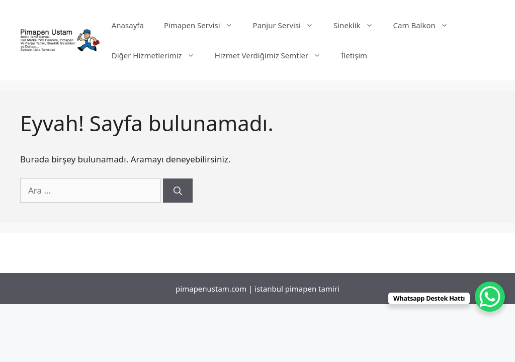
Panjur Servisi (288, 25)
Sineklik (358, 25)
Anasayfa (128, 25)
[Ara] (178, 190)
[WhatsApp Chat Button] (490, 297)
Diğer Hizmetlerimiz (158, 55)
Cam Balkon (425, 25)
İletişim (354, 55)
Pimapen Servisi (203, 25)
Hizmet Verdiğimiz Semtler (273, 55)
